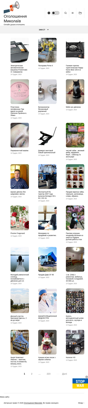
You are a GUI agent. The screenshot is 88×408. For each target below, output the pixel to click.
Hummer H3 (70, 357)
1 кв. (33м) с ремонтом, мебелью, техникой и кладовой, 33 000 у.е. (74, 278)
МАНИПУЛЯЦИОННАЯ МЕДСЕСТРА (47, 317)
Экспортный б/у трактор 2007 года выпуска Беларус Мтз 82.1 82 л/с (46, 195)
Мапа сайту (4, 397)
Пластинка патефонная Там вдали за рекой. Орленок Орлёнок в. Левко (19, 111)
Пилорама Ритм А (45, 66)
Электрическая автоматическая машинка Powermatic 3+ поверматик (19, 69)
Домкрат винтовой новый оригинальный (46, 152)
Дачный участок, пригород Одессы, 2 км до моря (19, 318)
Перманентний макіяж (19, 151)
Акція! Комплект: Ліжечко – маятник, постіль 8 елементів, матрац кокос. (19, 360)
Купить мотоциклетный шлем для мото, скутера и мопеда (74, 319)
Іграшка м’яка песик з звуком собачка (46, 358)
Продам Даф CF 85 (46, 275)
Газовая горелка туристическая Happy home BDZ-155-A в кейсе (74, 69)
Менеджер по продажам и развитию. (47, 234)
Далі (64, 374)
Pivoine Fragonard (18, 233)
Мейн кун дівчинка (73, 107)
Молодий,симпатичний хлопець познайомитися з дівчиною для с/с (20, 278)
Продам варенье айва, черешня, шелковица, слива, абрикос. (75, 194)
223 (48, 374)
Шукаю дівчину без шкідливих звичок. (18, 193)
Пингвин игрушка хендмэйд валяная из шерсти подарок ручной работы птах (74, 236)
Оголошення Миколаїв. (33, 403)
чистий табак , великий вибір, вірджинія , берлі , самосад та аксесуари (75, 154)
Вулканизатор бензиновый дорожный (43, 109)
